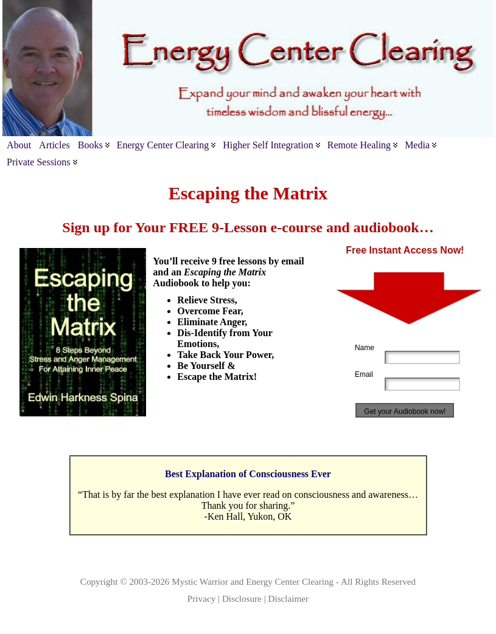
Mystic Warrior (200, 581)
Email (364, 374)
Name (364, 347)
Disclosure (242, 598)
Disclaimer (288, 598)
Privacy (201, 598)
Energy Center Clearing (290, 581)
